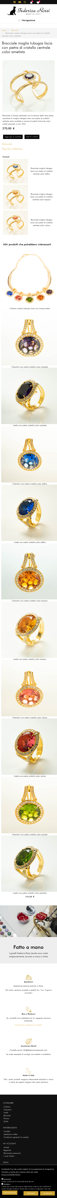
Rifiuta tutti (31, 1193)
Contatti (7, 1131)
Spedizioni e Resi (10, 1134)
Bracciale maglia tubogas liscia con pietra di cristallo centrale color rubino (41, 223)
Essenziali (7, 1179)
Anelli (6, 1112)
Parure (6, 1118)
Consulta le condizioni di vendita (28, 1025)
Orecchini (8, 1109)
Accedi (6, 1147)
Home (4, 30)
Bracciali (14, 30)
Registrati (7, 1150)
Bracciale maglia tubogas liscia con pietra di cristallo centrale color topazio (41, 197)
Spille (6, 1121)
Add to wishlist (32, 137)
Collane (7, 1107)
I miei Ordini (9, 1156)
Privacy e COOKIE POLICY (10, 1174)
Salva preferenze (10, 1193)
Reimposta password (12, 1153)
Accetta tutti (47, 1193)
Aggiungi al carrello (13, 137)
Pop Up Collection (12, 148)
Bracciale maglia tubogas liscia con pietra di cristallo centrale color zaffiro (41, 171)
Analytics (7, 1184)
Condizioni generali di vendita (16, 1137)
